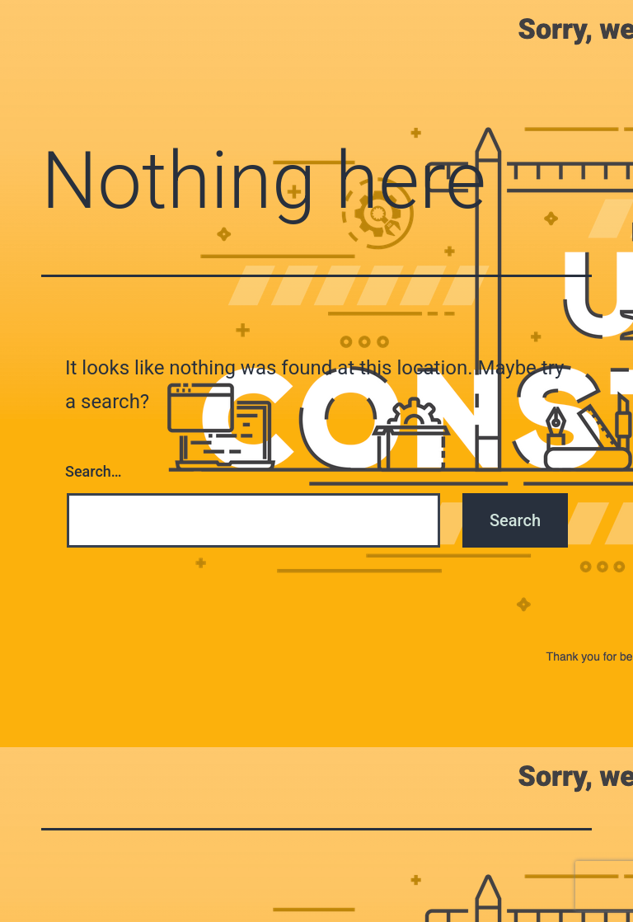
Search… (93, 471)
